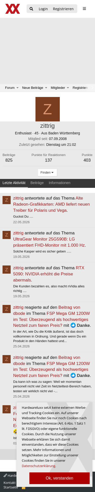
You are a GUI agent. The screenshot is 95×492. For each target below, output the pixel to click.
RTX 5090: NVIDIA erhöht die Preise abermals (48, 274)
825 (8, 160)
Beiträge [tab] (37, 183)
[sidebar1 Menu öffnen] (84, 8)
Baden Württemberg (64, 133)
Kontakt (10, 482)
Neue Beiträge (32, 88)
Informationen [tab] (59, 183)
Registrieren (81, 88)
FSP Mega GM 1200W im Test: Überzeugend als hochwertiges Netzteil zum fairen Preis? (51, 319)
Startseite (11, 487)
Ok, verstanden (59, 478)
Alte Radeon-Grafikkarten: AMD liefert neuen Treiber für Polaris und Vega (51, 204)
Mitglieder (58, 88)
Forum (10, 88)
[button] (17, 88)
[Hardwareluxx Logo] (13, 9)
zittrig (18, 198)
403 (87, 160)
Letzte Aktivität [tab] (14, 183)
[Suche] (31, 9)
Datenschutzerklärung (38, 465)
